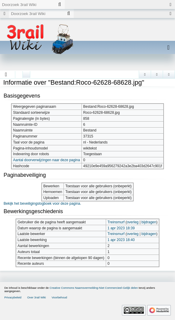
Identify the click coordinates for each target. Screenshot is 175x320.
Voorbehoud (59, 297)
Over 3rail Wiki (36, 297)
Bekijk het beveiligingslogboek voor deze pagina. (42, 203)
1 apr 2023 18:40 (121, 240)
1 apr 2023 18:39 (121, 228)
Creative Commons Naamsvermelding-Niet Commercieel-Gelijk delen (93, 287)
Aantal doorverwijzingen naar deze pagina (46, 160)
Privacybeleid (12, 297)
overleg (132, 222)
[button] (6, 74)
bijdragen (148, 222)
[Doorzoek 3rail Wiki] (27, 4)
